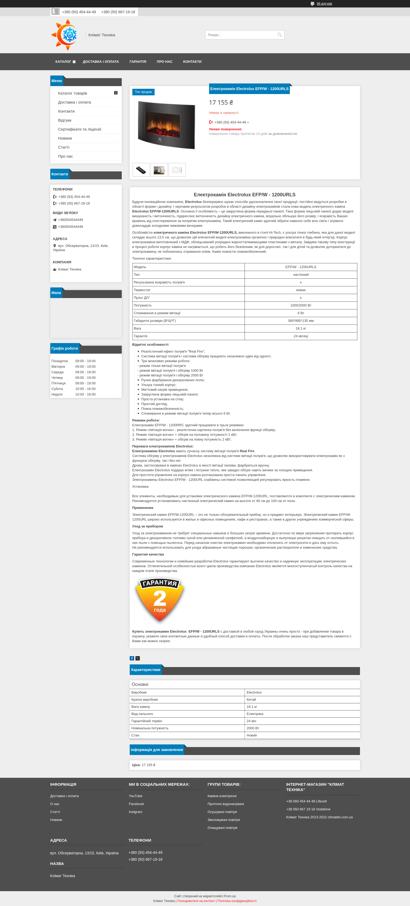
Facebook (136, 804)
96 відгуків (324, 4)
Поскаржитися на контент (196, 901)
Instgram (135, 812)
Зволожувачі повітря (224, 820)
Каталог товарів (72, 93)
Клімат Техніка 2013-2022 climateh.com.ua (319, 817)
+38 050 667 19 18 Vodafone (308, 809)
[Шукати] (280, 34)
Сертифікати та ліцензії (79, 129)
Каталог (63, 62)
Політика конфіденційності (237, 901)
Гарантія (137, 62)
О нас (55, 804)
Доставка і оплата (101, 62)
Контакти (192, 62)
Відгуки (64, 120)
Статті (64, 147)
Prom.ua (230, 896)
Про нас (165, 62)
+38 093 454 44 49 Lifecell (306, 801)
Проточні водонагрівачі (226, 804)
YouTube (135, 796)
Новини (65, 138)
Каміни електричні (222, 796)
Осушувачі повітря (222, 812)
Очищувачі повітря (222, 828)
